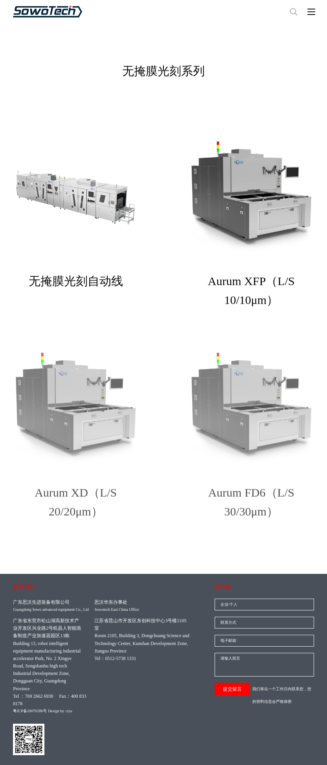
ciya (69, 711)
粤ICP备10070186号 (30, 711)
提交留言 (232, 689)
